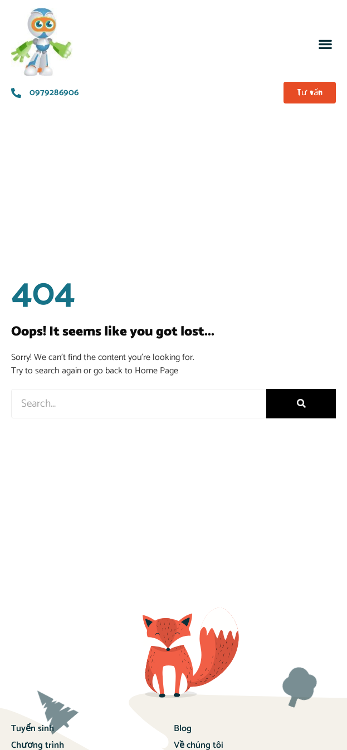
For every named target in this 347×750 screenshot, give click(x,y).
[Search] (301, 403)
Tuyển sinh (32, 728)
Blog (183, 728)
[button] (325, 44)
